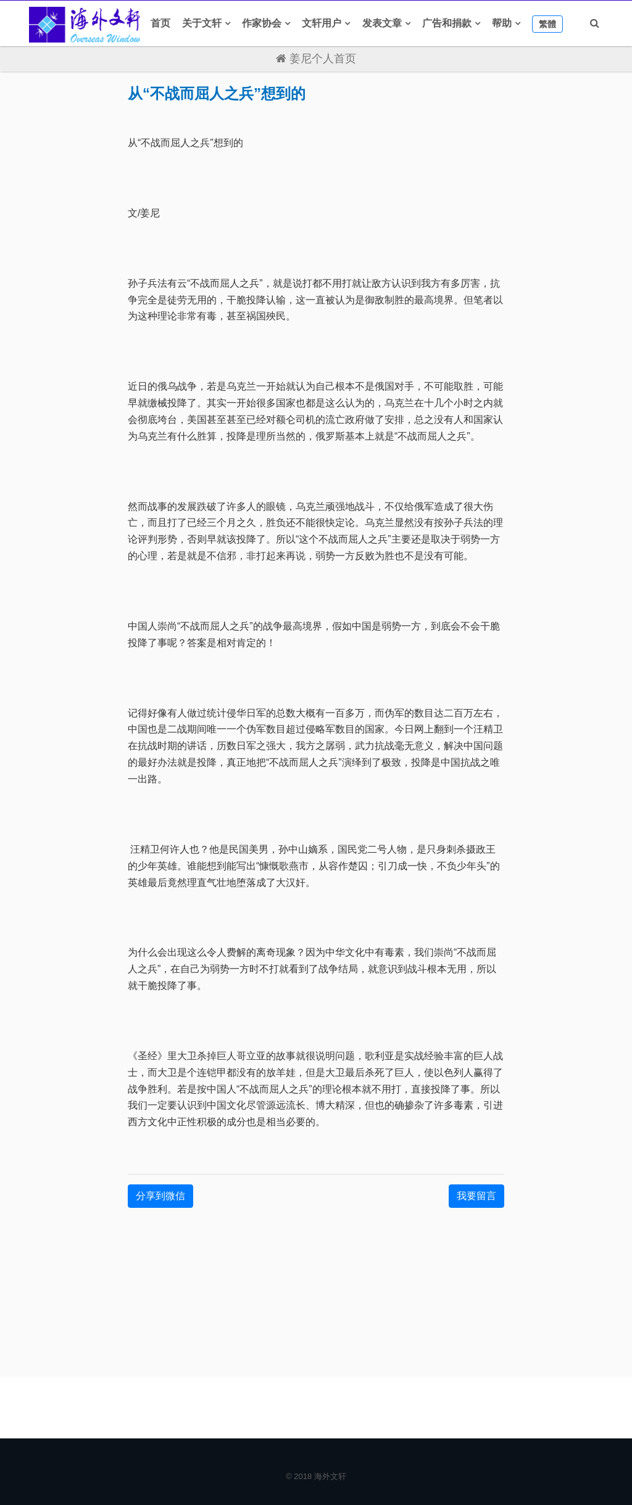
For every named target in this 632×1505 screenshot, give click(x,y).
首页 (160, 23)
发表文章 (382, 23)
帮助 (502, 23)
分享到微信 (160, 1196)
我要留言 (476, 1196)
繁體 (547, 24)
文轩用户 (321, 23)
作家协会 (261, 23)
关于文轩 (202, 23)
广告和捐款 (447, 23)
